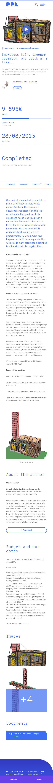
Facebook (26, 530)
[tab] (10, 185)
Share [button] (39, 779)
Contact (17, 88)
